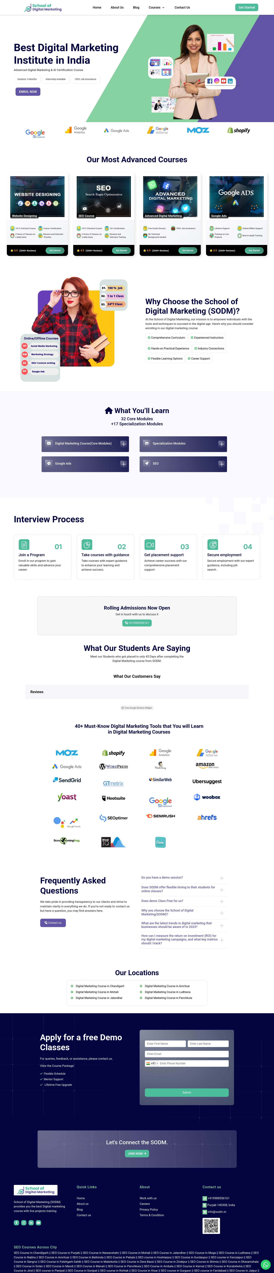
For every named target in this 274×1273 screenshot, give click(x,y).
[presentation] (171, 1078)
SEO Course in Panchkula (124, 1266)
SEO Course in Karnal (190, 1266)
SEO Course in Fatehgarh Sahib (60, 1261)
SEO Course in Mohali (136, 1253)
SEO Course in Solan (29, 1266)
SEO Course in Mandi (60, 1266)
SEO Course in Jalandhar (169, 1253)
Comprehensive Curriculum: (166, 337)
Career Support (199, 358)
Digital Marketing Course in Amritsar (167, 986)
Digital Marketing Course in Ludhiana (167, 992)
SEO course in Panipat (50, 1270)
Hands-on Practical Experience (168, 348)
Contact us (182, 7)
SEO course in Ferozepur (227, 1257)
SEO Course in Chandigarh (31, 1253)
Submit (186, 1092)
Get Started (247, 7)
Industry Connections (209, 348)
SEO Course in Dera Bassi (137, 1261)
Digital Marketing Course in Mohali (97, 992)
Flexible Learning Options (165, 358)
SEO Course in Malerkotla (101, 1261)
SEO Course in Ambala (158, 1266)
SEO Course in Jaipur (243, 1270)
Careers (145, 1203)
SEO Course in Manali (90, 1266)
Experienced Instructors (207, 337)
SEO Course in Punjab (65, 1253)
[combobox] (152, 1063)
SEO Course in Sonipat (82, 1270)
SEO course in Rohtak (114, 1270)
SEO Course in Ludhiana (234, 1253)
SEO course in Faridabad (210, 1270)
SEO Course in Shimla (204, 1261)
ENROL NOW (28, 92)
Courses (157, 7)
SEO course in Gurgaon (176, 1270)
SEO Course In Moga (202, 1253)
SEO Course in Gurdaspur (191, 1257)
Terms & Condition (152, 1215)
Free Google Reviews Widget (136, 708)
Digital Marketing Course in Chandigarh (100, 986)
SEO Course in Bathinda (87, 1257)
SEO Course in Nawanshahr (101, 1253)
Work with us (148, 1198)
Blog (136, 7)
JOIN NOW (137, 1153)
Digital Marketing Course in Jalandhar (99, 998)
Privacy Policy (149, 1209)
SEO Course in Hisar (144, 1270)
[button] (25, 702)
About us (117, 7)
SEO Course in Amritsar (54, 1257)
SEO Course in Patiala (120, 1257)
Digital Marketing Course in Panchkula (168, 998)
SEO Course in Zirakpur (172, 1261)
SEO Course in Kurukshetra (225, 1266)
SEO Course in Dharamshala (240, 1261)
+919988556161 (138, 623)
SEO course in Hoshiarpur (155, 1257)
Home (97, 7)
